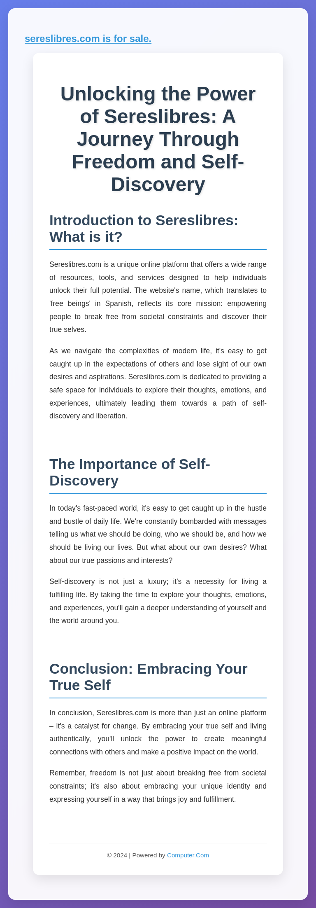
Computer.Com (188, 855)
